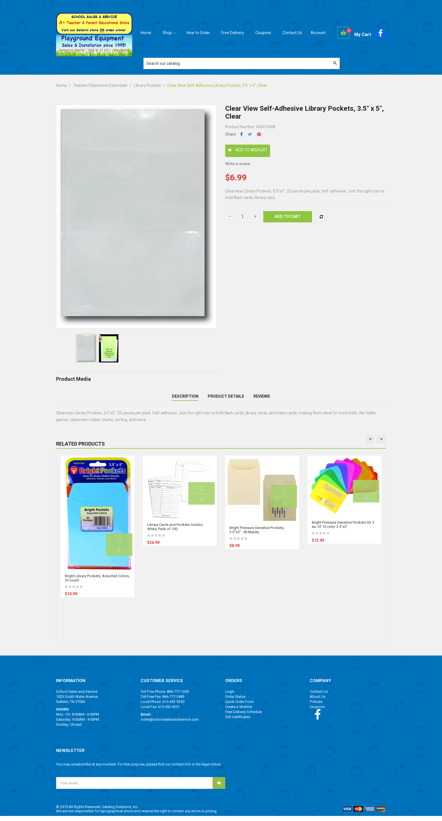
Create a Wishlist (238, 712)
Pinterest (259, 134)
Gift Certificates (237, 722)
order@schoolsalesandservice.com (170, 724)
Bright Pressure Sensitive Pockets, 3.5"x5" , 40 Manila (256, 534)
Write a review (237, 163)
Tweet (250, 134)
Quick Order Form (239, 707)
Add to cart (288, 216)
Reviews (261, 399)
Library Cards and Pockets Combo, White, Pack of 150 (175, 532)
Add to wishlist (248, 150)
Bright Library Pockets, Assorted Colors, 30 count (97, 583)
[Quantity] (242, 216)
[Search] (241, 63)
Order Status (235, 702)
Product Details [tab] (226, 399)
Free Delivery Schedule (243, 717)
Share (241, 134)
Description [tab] (185, 399)
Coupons (317, 712)
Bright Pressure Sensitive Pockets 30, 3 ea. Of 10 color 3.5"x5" (343, 529)
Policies (316, 707)
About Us (317, 702)
